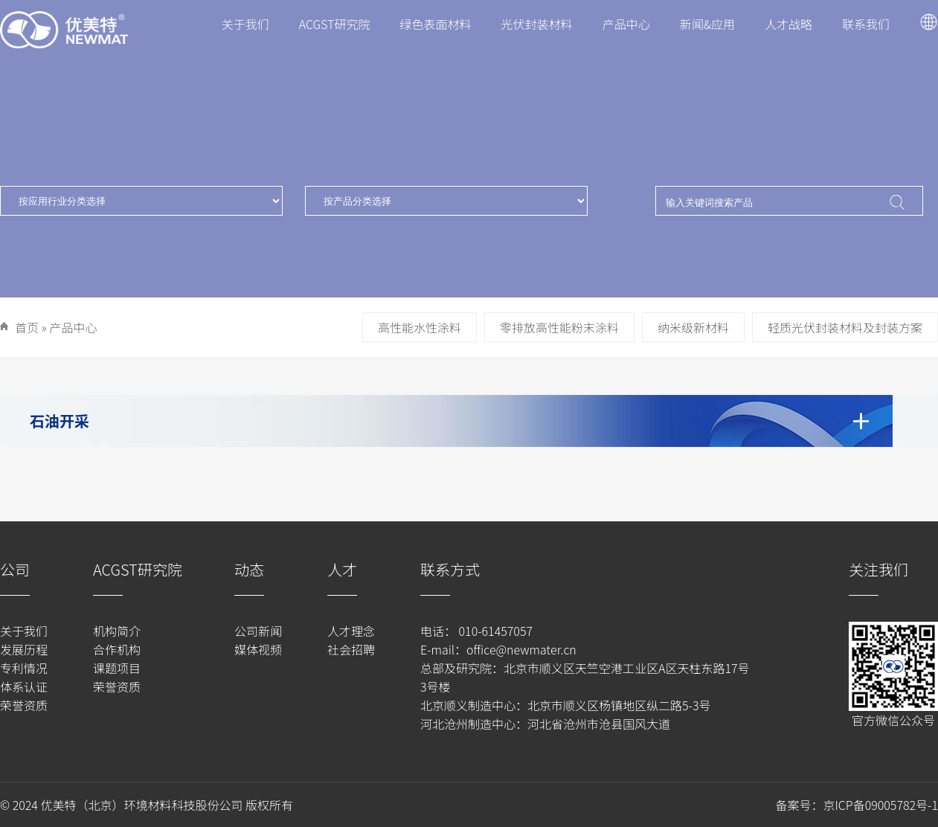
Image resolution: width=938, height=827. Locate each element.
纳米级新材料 (693, 327)
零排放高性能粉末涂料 (559, 327)
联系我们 (866, 24)
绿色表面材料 (436, 24)
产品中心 (626, 24)
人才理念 (351, 631)
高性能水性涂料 (419, 327)
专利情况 (24, 668)
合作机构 (117, 649)
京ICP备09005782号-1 (880, 805)
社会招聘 (351, 649)
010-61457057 (494, 631)
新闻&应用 (707, 24)
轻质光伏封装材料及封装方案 (845, 327)
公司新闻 (258, 631)
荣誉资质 (24, 705)
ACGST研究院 (334, 24)
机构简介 (117, 631)
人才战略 (788, 24)
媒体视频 (258, 649)
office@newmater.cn (521, 649)
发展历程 (24, 649)
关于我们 (245, 24)
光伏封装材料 (537, 24)
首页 (27, 327)
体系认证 (24, 686)
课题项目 (117, 668)
